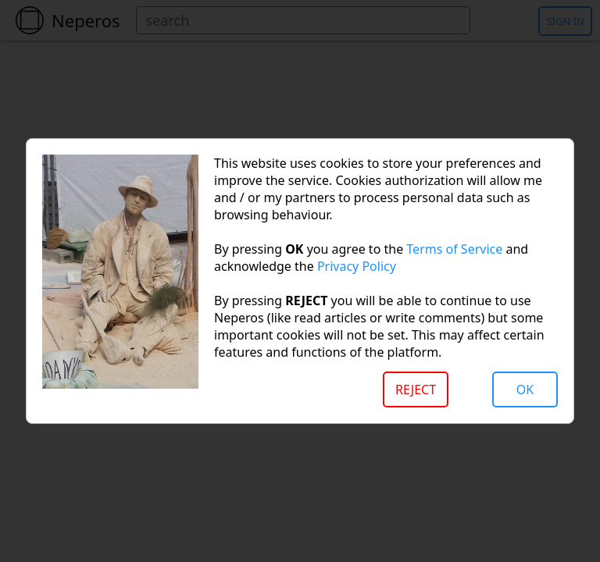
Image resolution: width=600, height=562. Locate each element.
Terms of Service (454, 249)
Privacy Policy (356, 266)
